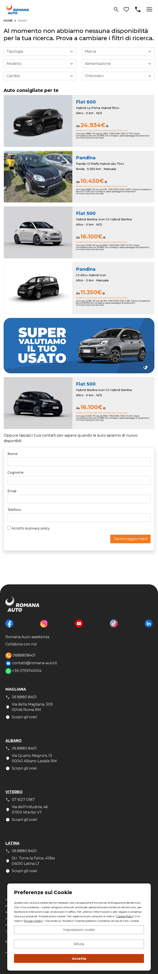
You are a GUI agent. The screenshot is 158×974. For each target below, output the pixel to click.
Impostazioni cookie (79, 930)
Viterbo (14, 792)
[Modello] (40, 63)
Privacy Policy (33, 920)
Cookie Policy (125, 916)
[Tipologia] (40, 51)
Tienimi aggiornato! (130, 539)
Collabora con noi (21, 644)
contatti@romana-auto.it (31, 663)
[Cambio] (40, 76)
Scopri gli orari (21, 717)
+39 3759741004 (23, 671)
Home (8, 20)
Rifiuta (79, 944)
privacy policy (39, 528)
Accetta (79, 958)
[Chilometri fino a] (118, 76)
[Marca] (118, 51)
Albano (13, 740)
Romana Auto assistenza (27, 637)
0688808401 (20, 655)
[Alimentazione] (118, 63)
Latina (12, 843)
